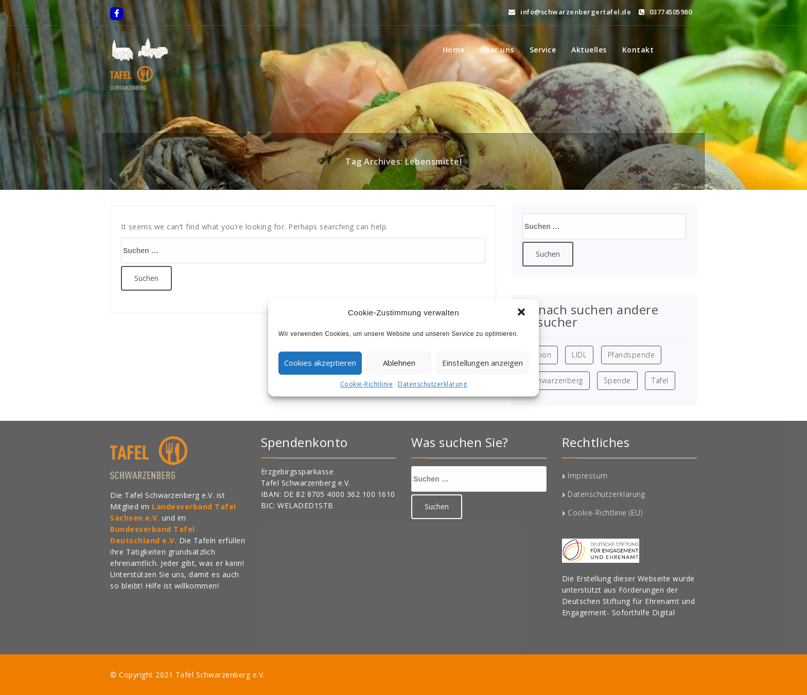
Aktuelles (589, 50)
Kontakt (638, 50)
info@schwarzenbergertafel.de (569, 10)
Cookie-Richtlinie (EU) (605, 513)
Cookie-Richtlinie (366, 384)
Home (454, 50)
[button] (522, 313)
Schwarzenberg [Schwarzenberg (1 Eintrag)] (556, 380)
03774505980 (665, 10)
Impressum (588, 475)
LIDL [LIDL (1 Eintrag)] (579, 355)
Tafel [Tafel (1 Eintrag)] (660, 380)
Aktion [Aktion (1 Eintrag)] (540, 355)
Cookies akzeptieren (320, 363)
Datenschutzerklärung (432, 384)
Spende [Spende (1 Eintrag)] (617, 380)
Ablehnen (399, 363)
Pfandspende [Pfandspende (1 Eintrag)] (631, 355)
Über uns (497, 50)
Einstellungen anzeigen (482, 363)
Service (543, 50)
